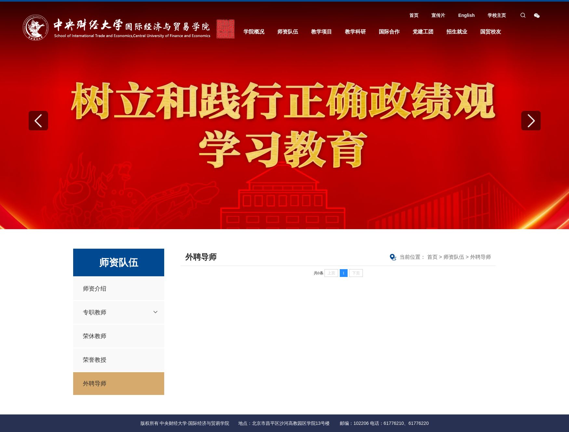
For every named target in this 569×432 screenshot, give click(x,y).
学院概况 (254, 31)
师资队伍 (287, 31)
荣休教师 (94, 336)
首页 (413, 15)
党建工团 (423, 31)
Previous (38, 120)
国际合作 (389, 31)
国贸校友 (490, 31)
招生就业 (456, 31)
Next (531, 120)
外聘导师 (94, 383)
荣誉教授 (94, 360)
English (466, 15)
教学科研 (355, 31)
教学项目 (321, 31)
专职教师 (94, 312)
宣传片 (438, 15)
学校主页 (497, 15)
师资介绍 (94, 288)
